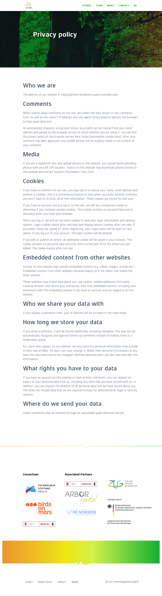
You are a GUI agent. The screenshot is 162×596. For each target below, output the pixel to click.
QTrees (86, 5)
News (110, 5)
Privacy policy (45, 582)
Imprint (75, 582)
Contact (123, 5)
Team (99, 5)
